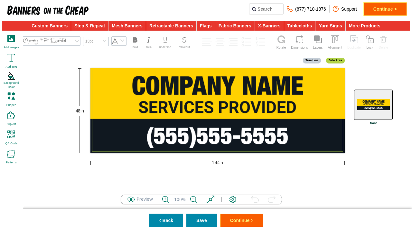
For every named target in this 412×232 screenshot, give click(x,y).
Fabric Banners (235, 25)
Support (345, 9)
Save (201, 220)
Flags (206, 25)
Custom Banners (50, 25)
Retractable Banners (171, 25)
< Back (166, 220)
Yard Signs (330, 25)
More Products (364, 25)
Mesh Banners (127, 25)
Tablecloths (299, 25)
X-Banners (269, 25)
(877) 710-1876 (306, 9)
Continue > (385, 9)
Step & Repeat (89, 25)
